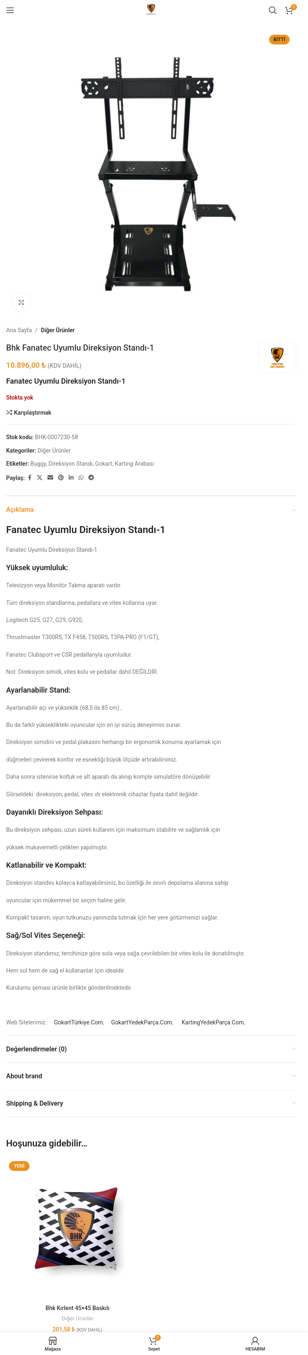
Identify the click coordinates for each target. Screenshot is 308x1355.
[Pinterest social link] (61, 477)
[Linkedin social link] (71, 477)
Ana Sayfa (19, 330)
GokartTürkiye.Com (78, 1022)
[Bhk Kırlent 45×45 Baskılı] (77, 1229)
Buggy (38, 463)
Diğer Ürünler (58, 330)
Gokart (103, 463)
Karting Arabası (134, 463)
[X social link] (39, 477)
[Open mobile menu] (10, 10)
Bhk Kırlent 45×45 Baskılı (77, 1308)
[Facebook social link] (29, 477)
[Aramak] (273, 10)
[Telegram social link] (91, 477)
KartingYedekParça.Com (213, 1022)
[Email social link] (50, 477)
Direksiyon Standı (71, 463)
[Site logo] (151, 10)
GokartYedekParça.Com (141, 1022)
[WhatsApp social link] (81, 477)
